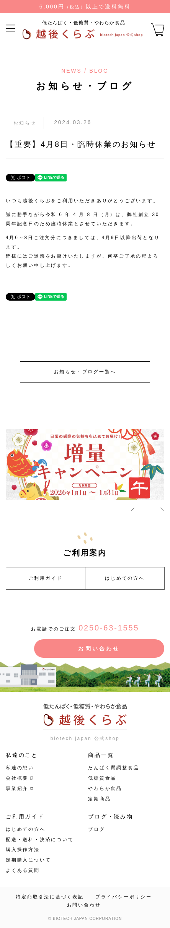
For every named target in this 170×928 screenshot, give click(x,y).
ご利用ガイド (46, 578)
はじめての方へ (125, 578)
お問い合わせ (99, 648)
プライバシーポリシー (123, 897)
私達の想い (20, 767)
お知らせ (24, 123)
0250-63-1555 (108, 628)
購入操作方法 (23, 849)
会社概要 (17, 778)
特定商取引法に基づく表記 (50, 897)
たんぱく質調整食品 (113, 767)
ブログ (96, 829)
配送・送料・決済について (40, 839)
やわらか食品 (105, 788)
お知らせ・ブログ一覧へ (85, 371)
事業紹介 (17, 788)
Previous (137, 511)
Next (158, 511)
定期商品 (99, 799)
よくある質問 (23, 870)
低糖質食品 (102, 778)
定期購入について (28, 860)
